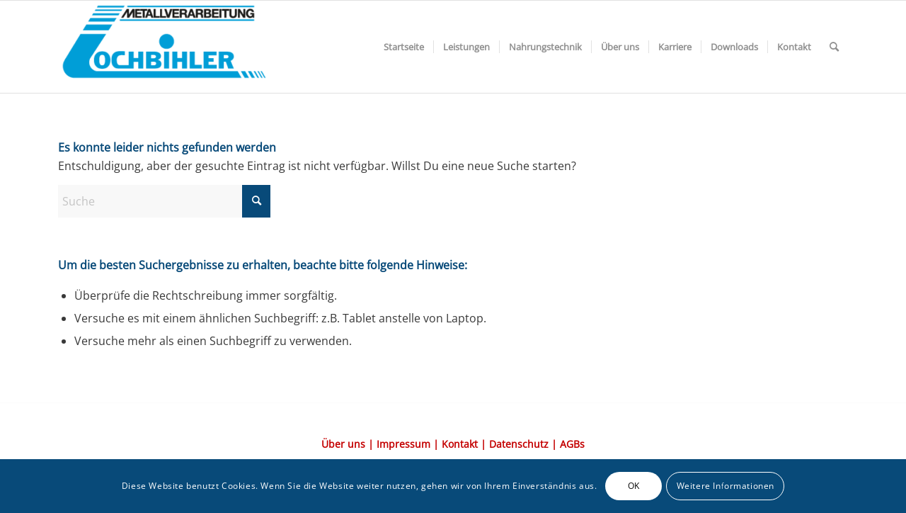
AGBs (572, 444)
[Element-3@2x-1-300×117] (164, 47)
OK (634, 486)
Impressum (403, 444)
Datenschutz (519, 444)
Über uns (343, 444)
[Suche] (834, 47)
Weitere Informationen (726, 486)
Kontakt (460, 444)
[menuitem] (403, 47)
